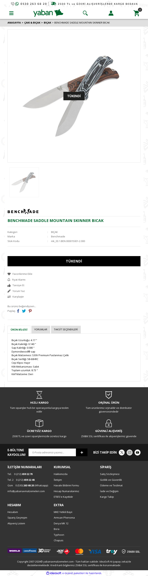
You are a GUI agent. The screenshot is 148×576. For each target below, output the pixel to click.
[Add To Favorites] (74, 274)
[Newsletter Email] (52, 452)
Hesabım (13, 512)
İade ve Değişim (109, 491)
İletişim (58, 480)
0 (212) (20, 474)
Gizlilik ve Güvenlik (111, 480)
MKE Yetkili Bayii (63, 512)
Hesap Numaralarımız (66, 491)
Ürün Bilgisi (19, 329)
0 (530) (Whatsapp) (28, 485)
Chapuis (58, 540)
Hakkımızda (60, 474)
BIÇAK (54, 232)
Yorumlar (40, 329)
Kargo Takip (107, 496)
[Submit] (81, 452)
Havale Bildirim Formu (66, 485)
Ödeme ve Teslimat (111, 485)
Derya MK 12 (61, 523)
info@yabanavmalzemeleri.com (26, 491)
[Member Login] (111, 13)
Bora (56, 529)
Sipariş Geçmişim (17, 517)
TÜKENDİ (74, 261)
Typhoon (59, 534)
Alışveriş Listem (16, 523)
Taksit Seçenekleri (66, 329)
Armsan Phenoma (64, 517)
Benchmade (58, 236)
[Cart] (136, 13)
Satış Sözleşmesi (109, 474)
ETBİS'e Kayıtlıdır (63, 496)
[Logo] (48, 12)
